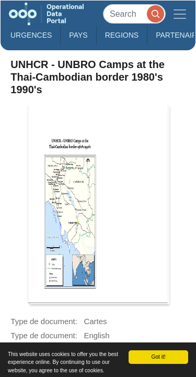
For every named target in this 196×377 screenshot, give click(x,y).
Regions (122, 35)
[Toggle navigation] (180, 14)
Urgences (31, 35)
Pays (78, 35)
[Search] (134, 14)
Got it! (158, 357)
